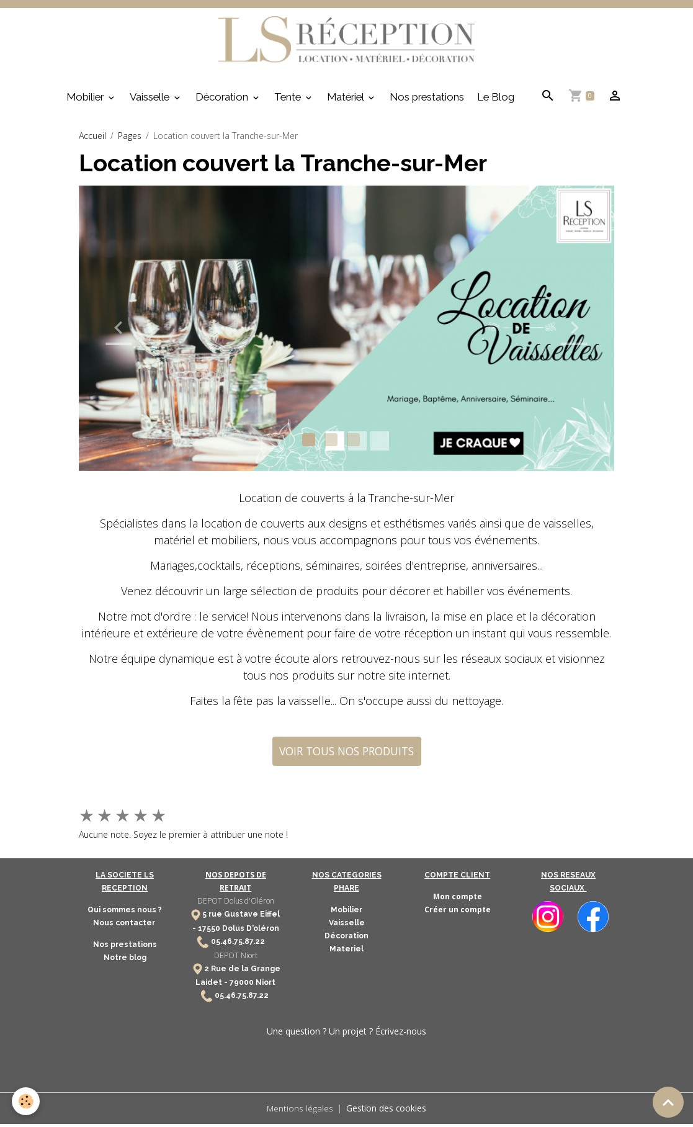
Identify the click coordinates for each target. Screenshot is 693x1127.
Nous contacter (125, 926)
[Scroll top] (668, 1102)
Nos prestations (427, 100)
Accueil (92, 139)
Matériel (346, 100)
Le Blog (495, 100)
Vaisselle (151, 100)
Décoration (223, 100)
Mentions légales (299, 1111)
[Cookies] (26, 1101)
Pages (129, 139)
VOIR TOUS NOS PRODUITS (346, 754)
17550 (209, 931)
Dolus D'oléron (249, 931)
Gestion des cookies (386, 1111)
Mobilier (86, 100)
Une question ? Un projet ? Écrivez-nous (346, 1034)
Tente (288, 100)
